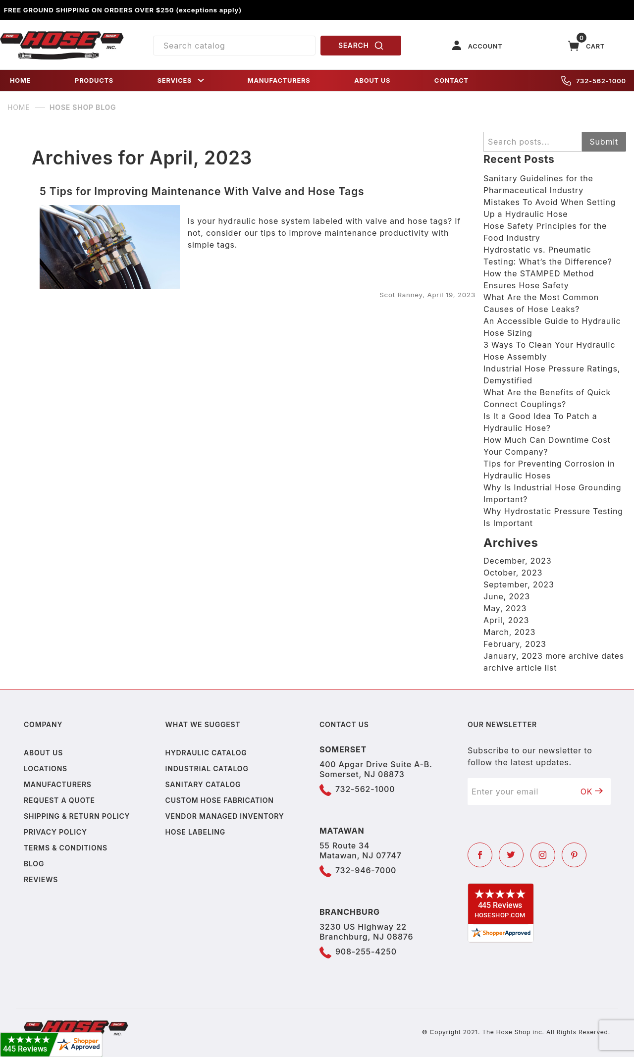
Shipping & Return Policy (77, 816)
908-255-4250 (366, 951)
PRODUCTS (94, 80)
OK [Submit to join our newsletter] (592, 791)
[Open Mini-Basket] (586, 46)
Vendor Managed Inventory (224, 816)
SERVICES (182, 80)
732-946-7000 (365, 870)
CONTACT (451, 80)
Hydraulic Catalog (206, 752)
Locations (45, 768)
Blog (34, 863)
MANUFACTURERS (279, 80)
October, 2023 (512, 573)
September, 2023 (518, 584)
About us (43, 752)
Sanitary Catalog (203, 784)
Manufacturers (58, 784)
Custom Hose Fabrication (219, 800)
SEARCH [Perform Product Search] (361, 46)
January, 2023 (513, 656)
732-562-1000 (593, 81)
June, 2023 (506, 596)
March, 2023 (509, 632)
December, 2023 (517, 561)
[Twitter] (511, 855)
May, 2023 (505, 608)
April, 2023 (506, 620)
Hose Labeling (195, 832)
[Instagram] (542, 855)
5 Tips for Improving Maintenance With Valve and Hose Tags (202, 191)
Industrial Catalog (207, 768)
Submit (604, 142)
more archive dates (584, 656)
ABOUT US (372, 80)
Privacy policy (55, 832)
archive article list (520, 668)
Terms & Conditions (65, 848)
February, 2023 (514, 644)
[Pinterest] (574, 855)
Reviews (41, 879)
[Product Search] (234, 45)
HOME (20, 80)
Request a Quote (59, 800)
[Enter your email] (520, 791)
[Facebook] (480, 855)
